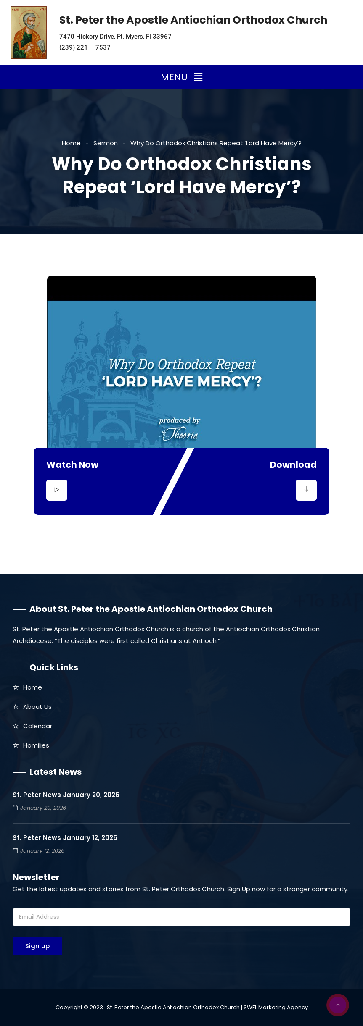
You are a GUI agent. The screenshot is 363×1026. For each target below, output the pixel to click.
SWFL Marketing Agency (276, 1007)
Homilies (36, 745)
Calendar (37, 726)
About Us (37, 706)
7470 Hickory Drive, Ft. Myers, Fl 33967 (115, 36)
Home (71, 143)
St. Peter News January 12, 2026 (65, 837)
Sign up (37, 946)
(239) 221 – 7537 (85, 47)
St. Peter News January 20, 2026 (66, 794)
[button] (181, 77)
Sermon (105, 143)
